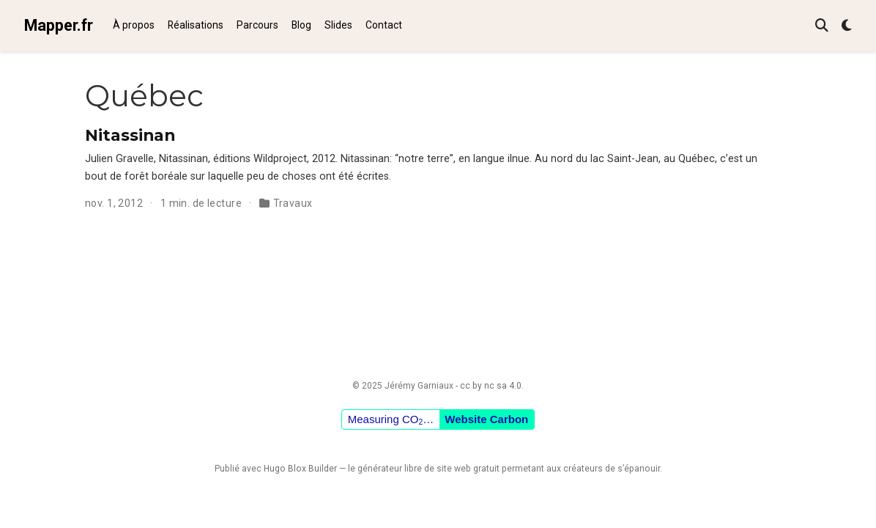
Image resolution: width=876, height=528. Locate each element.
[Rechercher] (821, 26)
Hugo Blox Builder (300, 468)
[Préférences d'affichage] (847, 26)
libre (413, 468)
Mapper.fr (58, 25)
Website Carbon (486, 419)
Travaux (293, 203)
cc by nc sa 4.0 (490, 386)
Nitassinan (130, 134)
